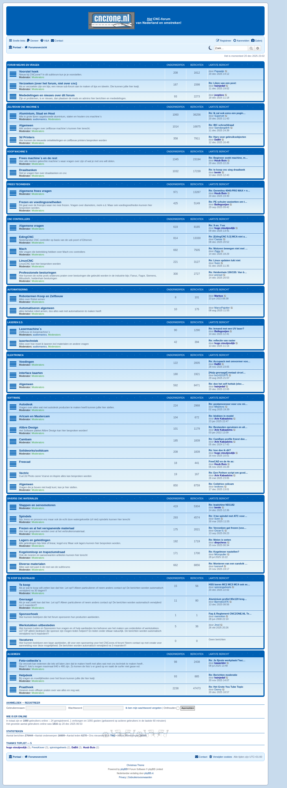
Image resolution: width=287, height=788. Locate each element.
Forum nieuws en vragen (23, 65)
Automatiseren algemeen (36, 308)
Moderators (38, 77)
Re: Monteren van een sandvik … (228, 563)
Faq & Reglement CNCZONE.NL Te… (230, 613)
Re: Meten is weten (220, 539)
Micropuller (220, 554)
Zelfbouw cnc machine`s (23, 107)
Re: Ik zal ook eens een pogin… (227, 113)
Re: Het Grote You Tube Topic (226, 686)
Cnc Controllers (18, 219)
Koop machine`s (17, 151)
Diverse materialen (32, 564)
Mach (23, 248)
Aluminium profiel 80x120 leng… (228, 599)
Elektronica (15, 355)
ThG (112, 735)
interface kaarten (31, 373)
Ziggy (217, 251)
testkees (219, 486)
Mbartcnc (219, 406)
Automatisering (17, 289)
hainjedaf (219, 85)
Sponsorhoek (28, 614)
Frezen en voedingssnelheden (40, 202)
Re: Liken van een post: (222, 83)
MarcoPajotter (222, 307)
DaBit (217, 139)
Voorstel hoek (28, 71)
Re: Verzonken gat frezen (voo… (227, 528)
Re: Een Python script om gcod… (228, 472)
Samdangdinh (222, 127)
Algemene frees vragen (35, 191)
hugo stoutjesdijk (224, 228)
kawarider (220, 663)
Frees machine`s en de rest (38, 158)
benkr (217, 172)
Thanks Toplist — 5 (19, 743)
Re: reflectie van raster (222, 340)
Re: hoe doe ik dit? (220, 450)
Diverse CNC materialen (22, 498)
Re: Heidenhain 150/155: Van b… (228, 272)
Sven (217, 263)
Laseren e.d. (15, 322)
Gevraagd (26, 599)
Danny (218, 689)
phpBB (123, 769)
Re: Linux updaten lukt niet (224, 260)
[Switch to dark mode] (210, 47)
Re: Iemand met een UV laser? (226, 328)
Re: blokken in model (221, 416)
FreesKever (38, 747)
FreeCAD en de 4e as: (221, 461)
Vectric (24, 473)
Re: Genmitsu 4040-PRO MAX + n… (229, 190)
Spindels (25, 516)
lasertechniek (28, 340)
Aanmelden (13, 702)
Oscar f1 (219, 530)
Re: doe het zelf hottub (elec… (226, 383)
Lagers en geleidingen (34, 540)
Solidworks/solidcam (33, 450)
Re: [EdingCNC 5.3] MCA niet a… (228, 236)
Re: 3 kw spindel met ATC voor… (228, 516)
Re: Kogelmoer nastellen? (224, 551)
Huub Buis (220, 160)
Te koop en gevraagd (21, 578)
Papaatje (219, 71)
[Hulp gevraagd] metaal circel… (227, 372)
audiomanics (40, 119)
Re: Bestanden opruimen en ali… (228, 427)
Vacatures (26, 639)
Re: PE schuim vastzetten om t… (228, 201)
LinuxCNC (26, 260)
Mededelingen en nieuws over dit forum (47, 95)
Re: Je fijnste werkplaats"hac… (227, 660)
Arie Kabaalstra (223, 418)
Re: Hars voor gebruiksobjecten (227, 137)
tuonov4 (218, 566)
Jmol (217, 624)
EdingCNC (26, 237)
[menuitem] (256, 40)
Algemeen (26, 125)
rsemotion (219, 616)
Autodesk (26, 404)
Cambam (25, 439)
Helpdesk (25, 675)
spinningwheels (222, 587)
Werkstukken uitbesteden (37, 625)
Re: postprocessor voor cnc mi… (228, 404)
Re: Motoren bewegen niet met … (228, 248)
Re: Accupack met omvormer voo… (229, 361)
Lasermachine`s (30, 329)
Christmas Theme (135, 765)
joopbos (219, 95)
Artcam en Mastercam (34, 416)
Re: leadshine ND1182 (222, 504)
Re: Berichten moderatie (223, 675)
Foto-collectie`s (30, 660)
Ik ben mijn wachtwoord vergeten (144, 708)
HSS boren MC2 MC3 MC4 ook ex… (229, 584)
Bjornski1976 (221, 601)
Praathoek (26, 687)
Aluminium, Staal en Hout (37, 113)
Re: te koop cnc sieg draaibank (227, 169)
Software (13, 398)
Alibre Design (28, 427)
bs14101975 (221, 375)
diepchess (220, 542)
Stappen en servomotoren (37, 505)
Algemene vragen (31, 225)
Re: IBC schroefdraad (221, 125)
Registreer (32, 702)
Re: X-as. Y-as (217, 225)
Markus (218, 295)
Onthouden (172, 708)
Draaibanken (28, 170)
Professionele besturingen (37, 272)
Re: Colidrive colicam (221, 484)
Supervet (219, 115)
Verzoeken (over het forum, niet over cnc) (48, 83)
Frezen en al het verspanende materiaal (46, 528)
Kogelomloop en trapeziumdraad (42, 552)
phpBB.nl (149, 773)
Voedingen (26, 361)
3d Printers (27, 137)
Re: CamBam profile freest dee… (228, 439)
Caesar (218, 239)
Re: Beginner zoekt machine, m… (228, 157)
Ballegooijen (221, 204)
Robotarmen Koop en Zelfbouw (41, 296)
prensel (218, 275)
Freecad (24, 461)
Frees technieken (18, 184)
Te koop (24, 584)
